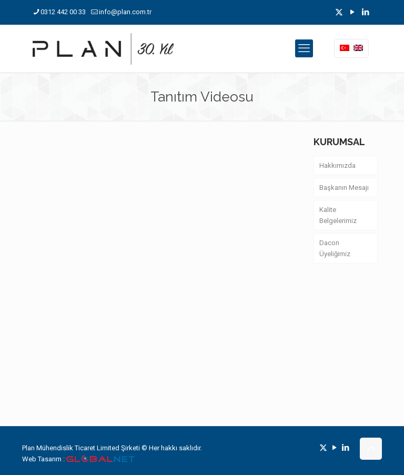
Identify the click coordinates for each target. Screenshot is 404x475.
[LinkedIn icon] (365, 12)
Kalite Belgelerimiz (338, 215)
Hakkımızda (337, 165)
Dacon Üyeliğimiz (334, 248)
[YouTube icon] (352, 12)
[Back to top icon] (371, 449)
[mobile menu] (304, 48)
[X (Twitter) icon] (339, 12)
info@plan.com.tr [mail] (125, 12)
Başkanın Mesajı (344, 187)
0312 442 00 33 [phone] (63, 12)
